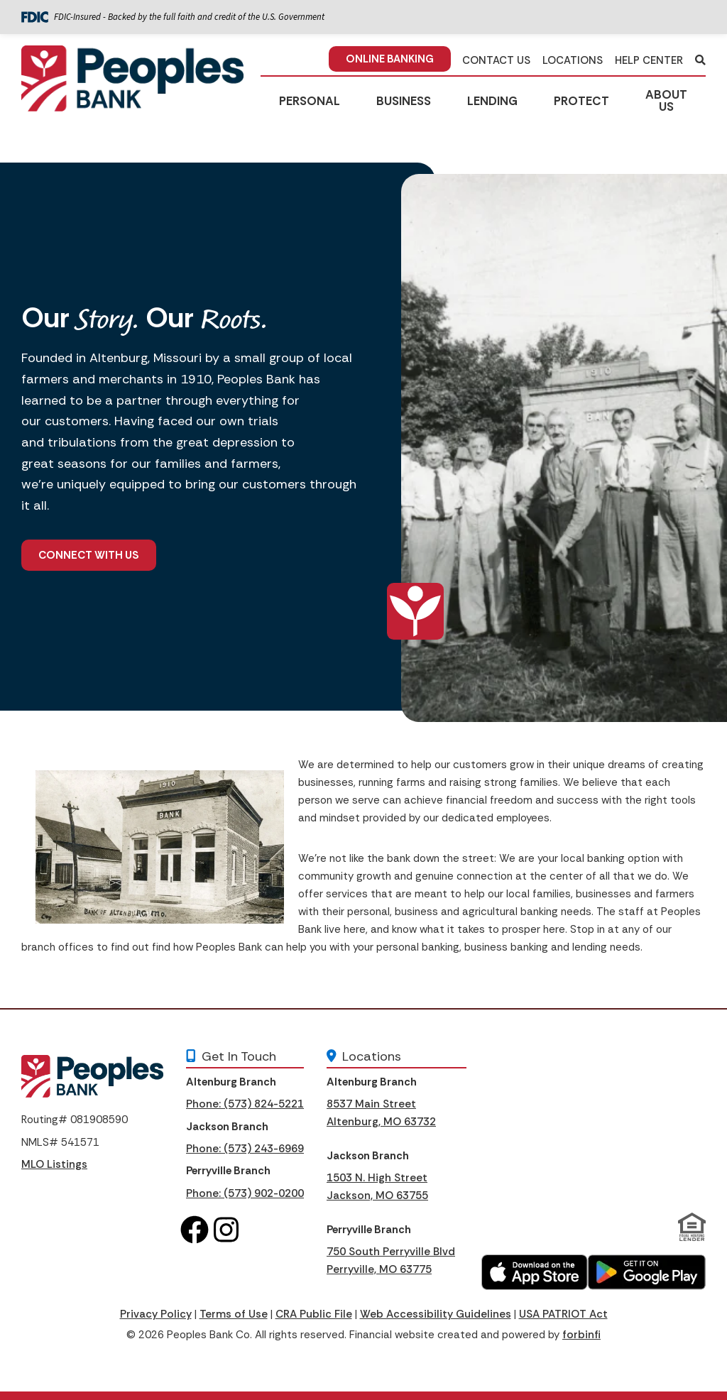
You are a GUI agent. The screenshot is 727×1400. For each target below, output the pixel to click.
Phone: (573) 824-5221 (245, 1104)
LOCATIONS (572, 60)
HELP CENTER (649, 60)
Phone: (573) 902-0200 (245, 1193)
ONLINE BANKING (390, 59)
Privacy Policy (156, 1314)
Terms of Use (233, 1314)
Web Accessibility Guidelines (435, 1314)
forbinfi (581, 1335)
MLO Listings (54, 1164)
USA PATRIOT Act (563, 1314)
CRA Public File (313, 1314)
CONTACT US (496, 60)
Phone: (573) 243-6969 (245, 1149)
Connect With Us (88, 555)
